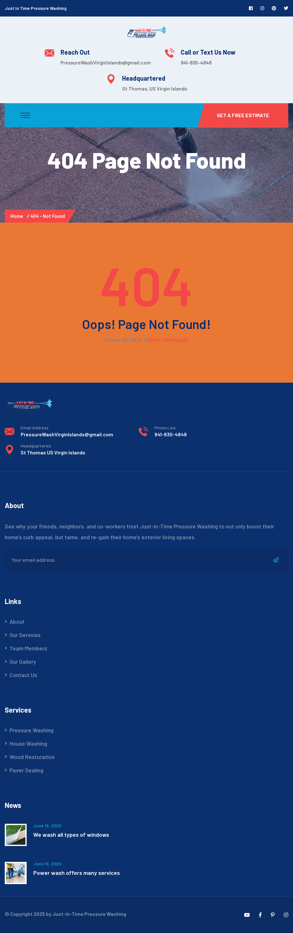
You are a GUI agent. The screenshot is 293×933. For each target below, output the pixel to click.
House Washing (28, 743)
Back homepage (169, 339)
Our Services (25, 634)
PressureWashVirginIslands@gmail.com (106, 62)
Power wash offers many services (76, 872)
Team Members (28, 648)
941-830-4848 (196, 62)
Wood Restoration (32, 756)
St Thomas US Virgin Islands (53, 452)
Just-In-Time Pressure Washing (89, 914)
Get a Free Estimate (243, 115)
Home (17, 216)
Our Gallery (23, 661)
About (17, 621)
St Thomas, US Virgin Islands (154, 88)
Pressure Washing (32, 730)
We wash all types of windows (71, 834)
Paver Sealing (26, 770)
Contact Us (23, 674)
